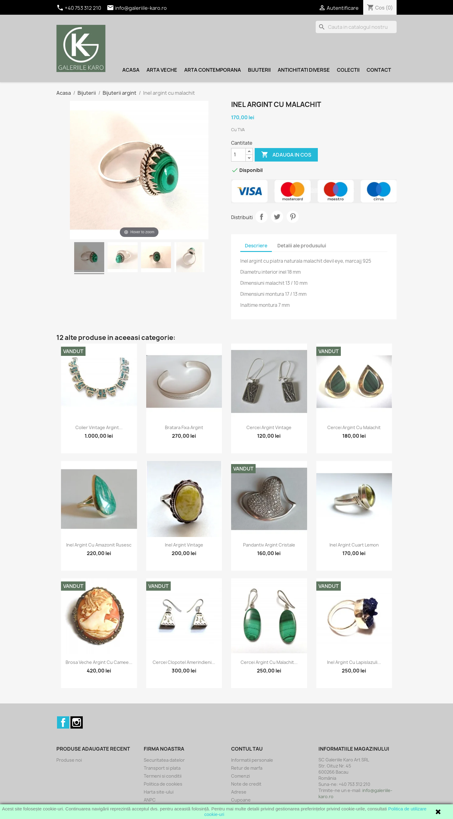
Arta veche (162, 70)
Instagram (76, 722)
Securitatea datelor (164, 760)
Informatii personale (252, 760)
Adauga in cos (286, 155)
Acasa (130, 70)
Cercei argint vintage (268, 427)
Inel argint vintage (184, 545)
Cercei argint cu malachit (354, 427)
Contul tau (247, 748)
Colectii (348, 70)
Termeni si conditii (162, 776)
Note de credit (246, 784)
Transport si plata (162, 768)
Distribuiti (261, 217)
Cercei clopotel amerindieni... (184, 662)
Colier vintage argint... (99, 427)
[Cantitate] (238, 155)
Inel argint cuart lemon (354, 545)
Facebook (63, 722)
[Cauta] (356, 27)
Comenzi (240, 776)
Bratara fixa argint (184, 427)
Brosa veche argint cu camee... (99, 662)
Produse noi (69, 760)
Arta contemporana (212, 70)
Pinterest (293, 217)
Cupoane (241, 800)
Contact (379, 70)
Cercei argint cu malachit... (269, 662)
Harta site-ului (158, 792)
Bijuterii (259, 70)
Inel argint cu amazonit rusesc (98, 545)
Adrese (238, 792)
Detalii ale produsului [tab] (301, 245)
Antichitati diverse (304, 70)
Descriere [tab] (256, 245)
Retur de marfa (246, 768)
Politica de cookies (163, 784)
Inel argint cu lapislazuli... (354, 662)
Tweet (277, 217)
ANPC (150, 800)
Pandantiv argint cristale (269, 545)
